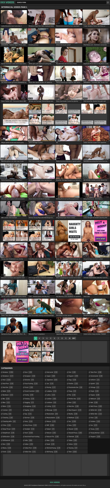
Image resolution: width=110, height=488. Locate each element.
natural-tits (53, 436)
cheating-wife (9, 421)
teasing (73, 448)
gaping (29, 410)
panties (73, 383)
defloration (8, 436)
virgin (95, 391)
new (50, 440)
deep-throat (9, 429)
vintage (95, 387)
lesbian (51, 398)
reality (73, 414)
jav (50, 383)
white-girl (96, 410)
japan (51, 376)
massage (52, 410)
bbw (6, 402)
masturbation (53, 417)
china (7, 425)
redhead (74, 417)
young (95, 429)
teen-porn (96, 372)
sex (72, 421)
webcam (95, 398)
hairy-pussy (31, 425)
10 (69, 338)
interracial (52, 372)
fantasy (29, 398)
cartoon (7, 410)
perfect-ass (75, 398)
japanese (52, 380)
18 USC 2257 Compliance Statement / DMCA (36, 485)
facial (29, 387)
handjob (30, 429)
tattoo (73, 444)
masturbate (52, 414)
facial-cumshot (32, 391)
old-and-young (53, 448)
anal (7, 380)
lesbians (51, 402)
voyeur (95, 395)
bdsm (7, 406)
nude (51, 444)
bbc (6, 398)
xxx (94, 425)
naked (51, 429)
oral (72, 372)
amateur (8, 372)
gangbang (30, 406)
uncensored (97, 376)
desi (6, 444)
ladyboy (52, 391)
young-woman (97, 433)
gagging (29, 402)
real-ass (74, 406)
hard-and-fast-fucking (32, 437)
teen (73, 451)
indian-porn (31, 448)
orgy (72, 380)
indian (29, 444)
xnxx (94, 417)
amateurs (8, 376)
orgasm (73, 376)
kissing (51, 387)
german (29, 417)
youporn (95, 436)
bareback (8, 395)
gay (28, 414)
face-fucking (31, 383)
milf (50, 425)
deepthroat (9, 433)
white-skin (96, 414)
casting (7, 414)
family (29, 395)
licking (51, 406)
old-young (52, 451)
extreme (29, 380)
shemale (74, 436)
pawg (72, 391)
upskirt (95, 383)
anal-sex (8, 387)
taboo (73, 440)
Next (73, 338)
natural (51, 433)
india (28, 440)
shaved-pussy (75, 433)
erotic (7, 451)
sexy (72, 425)
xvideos (95, 421)
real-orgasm (75, 410)
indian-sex (30, 451)
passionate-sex (75, 387)
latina (51, 395)
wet (94, 402)
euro (28, 372)
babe (7, 391)
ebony (7, 448)
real (72, 402)
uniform (95, 380)
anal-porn (8, 383)
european (30, 376)
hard (29, 433)
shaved (73, 429)
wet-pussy (96, 406)
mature (51, 421)
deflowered (8, 440)
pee (72, 395)
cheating (8, 417)
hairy (29, 421)
